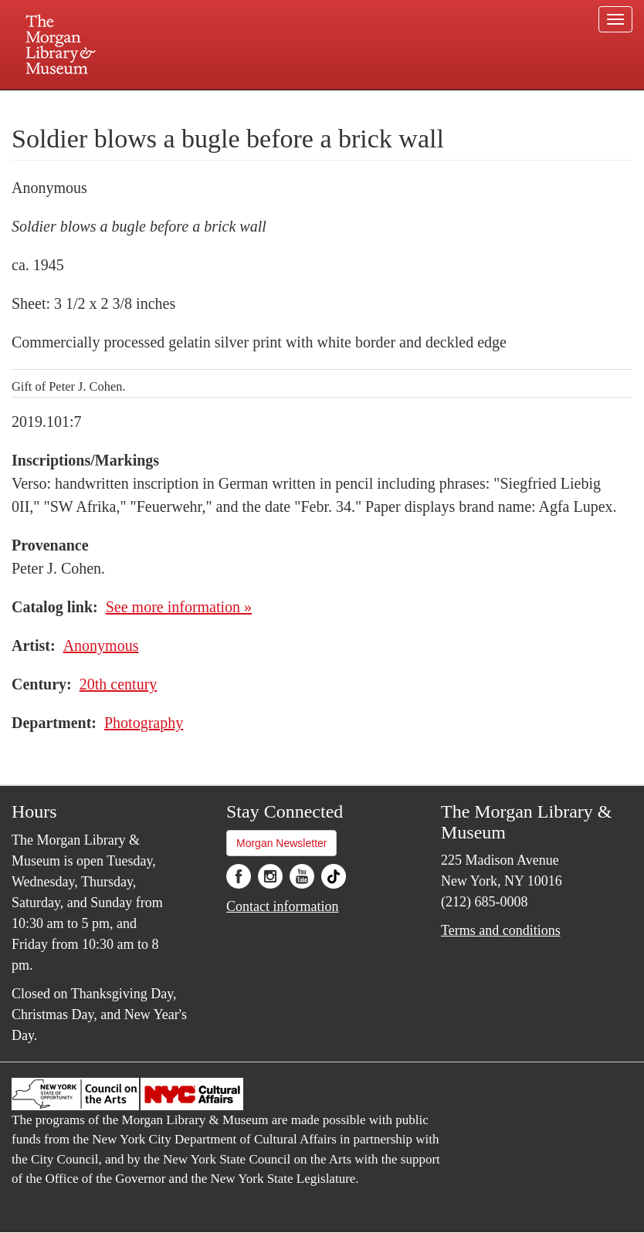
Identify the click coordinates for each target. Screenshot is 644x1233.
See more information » (179, 606)
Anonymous (101, 645)
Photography (143, 722)
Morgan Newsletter (281, 843)
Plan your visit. (138, 103)
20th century (119, 684)
